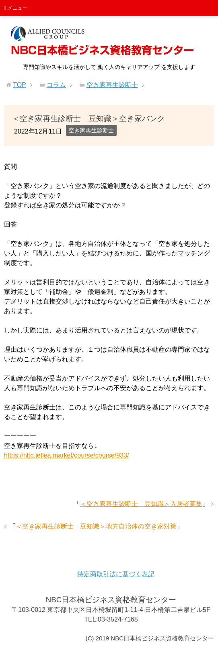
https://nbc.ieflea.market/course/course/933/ (66, 455)
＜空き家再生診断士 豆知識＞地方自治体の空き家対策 (96, 526)
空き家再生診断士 (91, 130)
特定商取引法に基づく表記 (115, 574)
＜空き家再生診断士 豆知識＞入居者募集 (141, 503)
